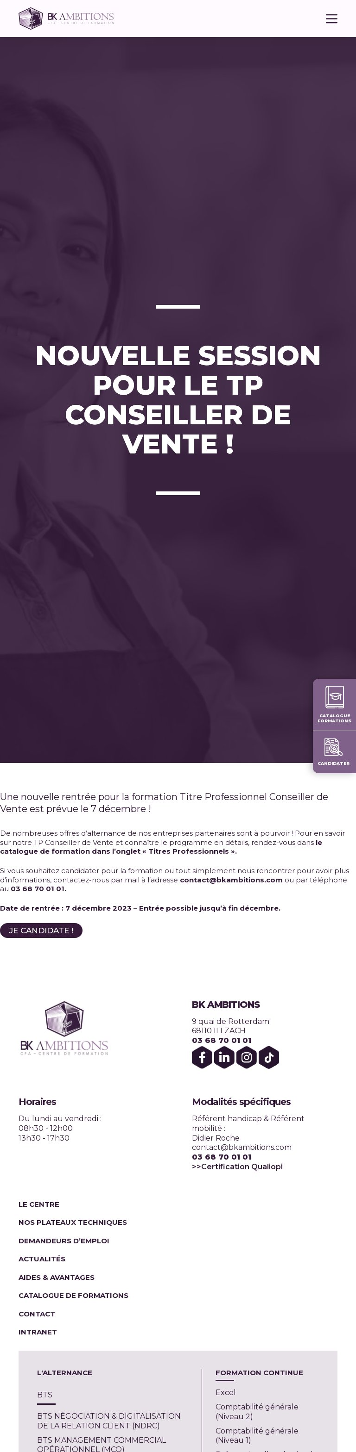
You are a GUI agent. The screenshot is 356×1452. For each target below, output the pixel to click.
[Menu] (331, 19)
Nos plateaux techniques (73, 1222)
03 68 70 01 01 (221, 1040)
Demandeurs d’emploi (64, 1240)
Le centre (39, 1204)
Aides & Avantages (57, 1277)
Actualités (42, 1258)
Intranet (38, 1332)
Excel (226, 1392)
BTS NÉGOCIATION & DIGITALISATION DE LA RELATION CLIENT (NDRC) (109, 1421)
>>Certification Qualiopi (237, 1166)
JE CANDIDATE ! (41, 930)
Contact (37, 1313)
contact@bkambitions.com (242, 1147)
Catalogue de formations (73, 1295)
